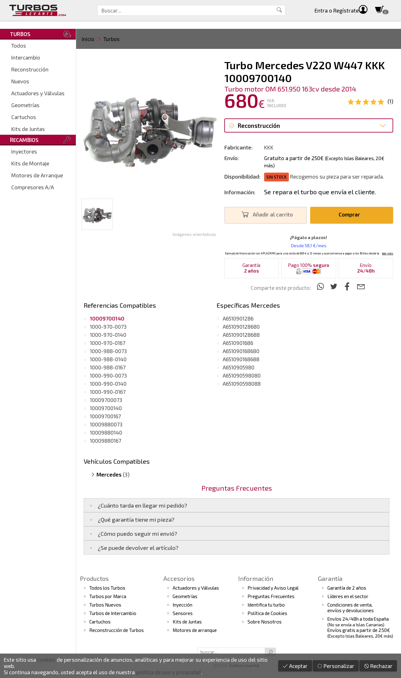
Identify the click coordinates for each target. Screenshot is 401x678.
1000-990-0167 (108, 392)
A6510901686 (238, 343)
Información (255, 578)
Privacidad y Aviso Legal (273, 588)
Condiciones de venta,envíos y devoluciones (350, 607)
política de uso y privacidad (168, 672)
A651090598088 (242, 383)
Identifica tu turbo (266, 605)
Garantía (330, 578)
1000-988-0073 (108, 351)
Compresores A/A (32, 187)
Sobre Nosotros (264, 621)
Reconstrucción (30, 69)
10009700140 (106, 408)
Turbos (111, 39)
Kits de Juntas (28, 129)
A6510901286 (238, 318)
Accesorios (179, 578)
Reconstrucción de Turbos (116, 630)
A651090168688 (241, 359)
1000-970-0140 (108, 334)
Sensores (183, 613)
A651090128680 (241, 326)
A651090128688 (241, 334)
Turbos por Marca (107, 596)
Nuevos (20, 81)
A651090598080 (242, 375)
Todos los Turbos (107, 588)
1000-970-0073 (108, 326)
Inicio (88, 39)
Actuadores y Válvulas (38, 93)
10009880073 (106, 424)
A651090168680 (241, 351)
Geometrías (25, 105)
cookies (46, 659)
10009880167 (105, 440)
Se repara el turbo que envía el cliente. (320, 191)
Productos (94, 578)
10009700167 (105, 416)
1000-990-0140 (108, 383)
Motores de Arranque (37, 175)
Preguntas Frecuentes (270, 596)
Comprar (351, 214)
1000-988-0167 (108, 367)
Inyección (182, 605)
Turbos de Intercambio (112, 613)
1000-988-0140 (108, 359)
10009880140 (106, 432)
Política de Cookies (267, 613)
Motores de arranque (195, 630)
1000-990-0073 (108, 375)
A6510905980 (238, 367)
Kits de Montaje (30, 163)
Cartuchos (23, 117)
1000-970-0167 (107, 343)
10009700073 (106, 400)
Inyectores (24, 151)
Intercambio (25, 57)
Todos (18, 45)
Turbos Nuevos (105, 605)
